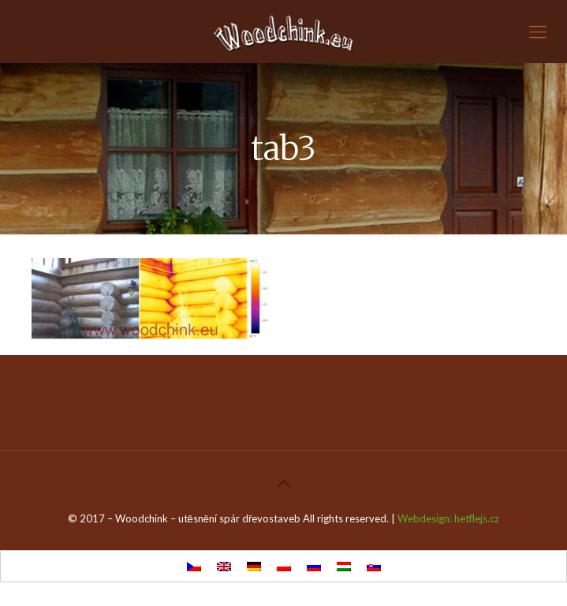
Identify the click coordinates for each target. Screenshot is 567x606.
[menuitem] (194, 566)
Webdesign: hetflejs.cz (448, 518)
